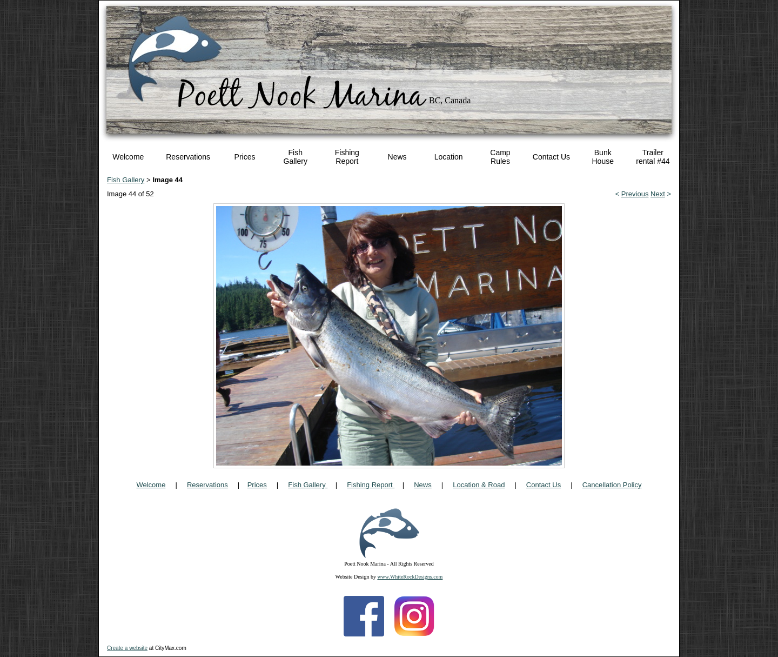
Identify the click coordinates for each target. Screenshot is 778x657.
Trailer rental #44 (652, 156)
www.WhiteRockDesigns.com (409, 577)
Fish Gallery (295, 156)
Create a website (127, 648)
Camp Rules (500, 156)
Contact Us (551, 156)
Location (448, 156)
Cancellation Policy (612, 485)
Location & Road (479, 485)
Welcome (128, 156)
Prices (245, 156)
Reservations (188, 156)
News (397, 156)
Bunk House (602, 156)
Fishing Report (347, 156)
